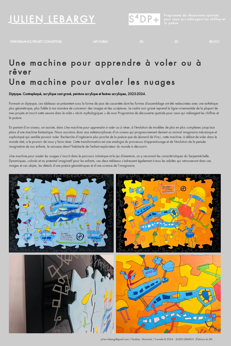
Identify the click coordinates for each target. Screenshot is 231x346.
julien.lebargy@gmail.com (115, 339)
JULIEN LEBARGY (52, 19)
